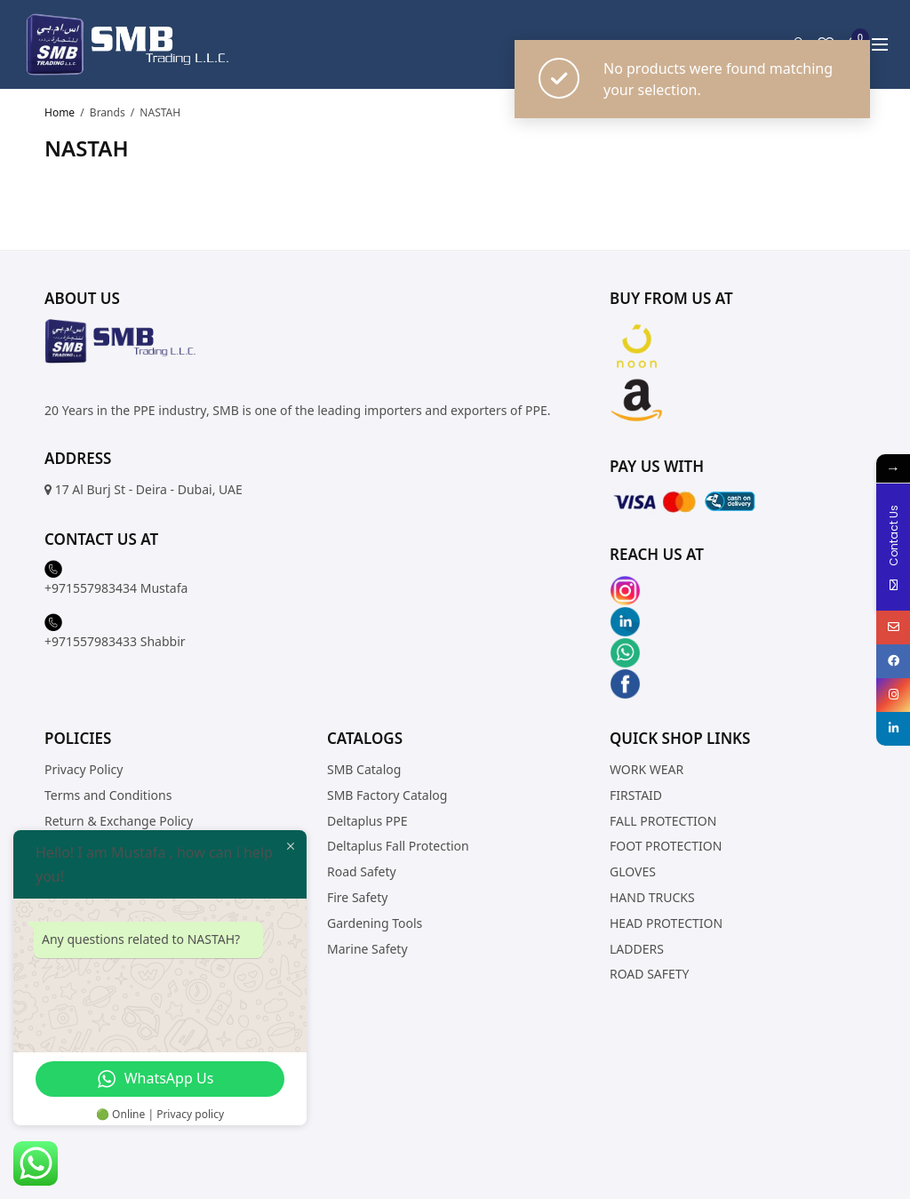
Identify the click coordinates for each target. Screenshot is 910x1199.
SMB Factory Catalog (387, 795)
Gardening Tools (374, 923)
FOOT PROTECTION (666, 845)
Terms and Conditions (108, 795)
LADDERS (637, 948)
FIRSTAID (636, 795)
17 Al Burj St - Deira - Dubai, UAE (149, 489)
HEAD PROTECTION (666, 923)
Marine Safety (367, 948)
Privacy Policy (83, 769)
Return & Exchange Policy (118, 820)
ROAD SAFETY (650, 973)
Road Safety (361, 871)
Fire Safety (357, 897)
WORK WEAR (646, 769)
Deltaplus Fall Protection (398, 845)
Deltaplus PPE (367, 820)
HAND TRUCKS (652, 897)
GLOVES (633, 871)
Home (59, 112)
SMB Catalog (364, 769)
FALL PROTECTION (663, 820)
